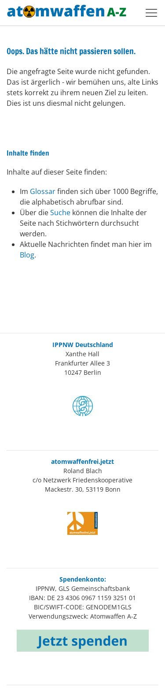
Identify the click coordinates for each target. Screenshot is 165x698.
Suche (61, 212)
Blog (27, 255)
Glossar (43, 191)
